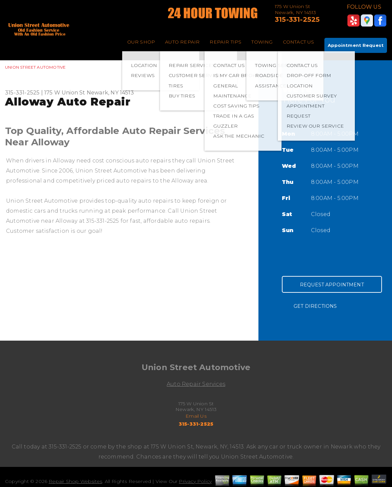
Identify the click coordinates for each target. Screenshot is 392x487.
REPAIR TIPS (225, 42)
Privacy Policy (195, 481)
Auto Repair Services (196, 384)
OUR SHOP (141, 42)
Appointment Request (356, 45)
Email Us (196, 416)
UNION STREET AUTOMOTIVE (35, 67)
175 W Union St (64, 92)
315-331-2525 (297, 19)
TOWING (261, 42)
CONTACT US (298, 42)
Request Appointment (332, 285)
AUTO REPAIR (182, 42)
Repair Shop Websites (75, 481)
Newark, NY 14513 (110, 92)
